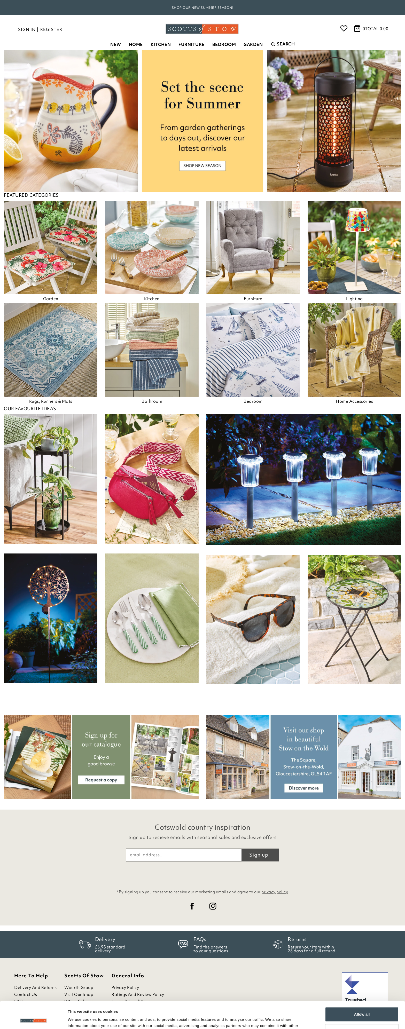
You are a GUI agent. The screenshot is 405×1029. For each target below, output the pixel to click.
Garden (253, 44)
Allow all (362, 987)
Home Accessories (354, 401)
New (115, 44)
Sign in (27, 29)
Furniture (191, 44)
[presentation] (202, 874)
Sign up (258, 854)
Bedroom (224, 44)
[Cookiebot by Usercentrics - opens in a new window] (33, 1019)
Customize (362, 1004)
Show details (80, 1019)
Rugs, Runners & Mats (50, 401)
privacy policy (274, 892)
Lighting (354, 299)
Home (136, 44)
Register (51, 29)
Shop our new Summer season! (202, 7)
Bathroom (152, 401)
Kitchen (161, 44)
